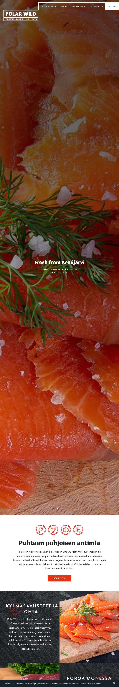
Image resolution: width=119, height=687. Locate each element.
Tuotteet (64, 6)
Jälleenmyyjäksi (79, 6)
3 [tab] (61, 508)
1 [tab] (57, 508)
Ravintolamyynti (96, 6)
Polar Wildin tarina (48, 6)
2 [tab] (59, 508)
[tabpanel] (59, 257)
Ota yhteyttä (112, 6)
